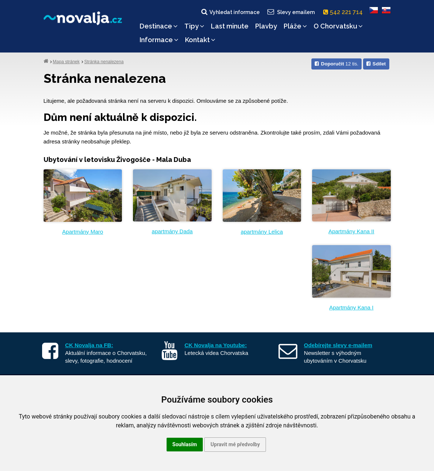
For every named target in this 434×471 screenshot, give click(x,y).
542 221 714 (344, 12)
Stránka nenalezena (104, 61)
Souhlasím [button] (184, 444)
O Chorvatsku (338, 26)
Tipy (194, 26)
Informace (159, 40)
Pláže (295, 26)
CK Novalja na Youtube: (216, 345)
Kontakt (200, 40)
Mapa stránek (66, 61)
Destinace (159, 26)
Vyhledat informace (230, 12)
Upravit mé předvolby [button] (235, 444)
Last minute (230, 26)
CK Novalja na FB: (89, 345)
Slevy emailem (290, 12)
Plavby (266, 26)
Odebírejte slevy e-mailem (338, 345)
